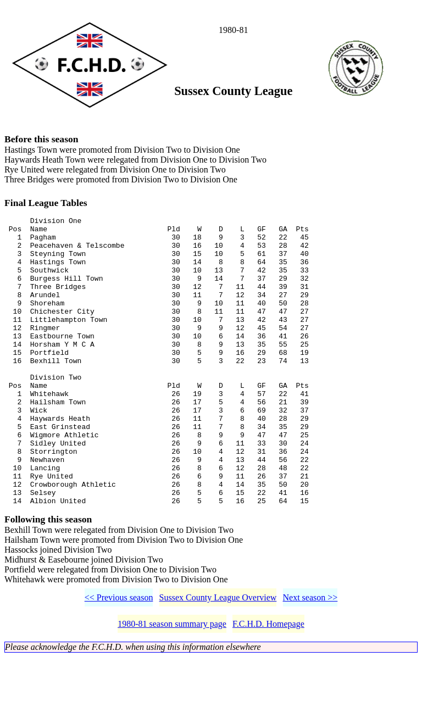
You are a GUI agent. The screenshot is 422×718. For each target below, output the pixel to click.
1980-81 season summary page (172, 684)
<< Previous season (119, 658)
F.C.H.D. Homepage (268, 684)
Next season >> (310, 658)
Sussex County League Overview (218, 658)
